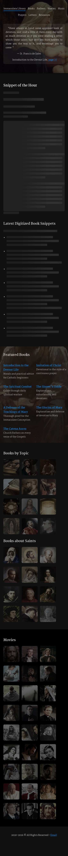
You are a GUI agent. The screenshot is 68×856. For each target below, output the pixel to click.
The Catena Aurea (14, 431)
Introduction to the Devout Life (16, 370)
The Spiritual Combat (17, 389)
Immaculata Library (15, 9)
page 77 (52, 60)
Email (53, 835)
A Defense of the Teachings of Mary (15, 412)
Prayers (22, 15)
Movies (52, 9)
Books (31, 9)
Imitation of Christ (48, 368)
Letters (33, 15)
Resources (44, 15)
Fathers (41, 9)
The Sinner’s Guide (48, 389)
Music (61, 9)
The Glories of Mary (49, 410)
